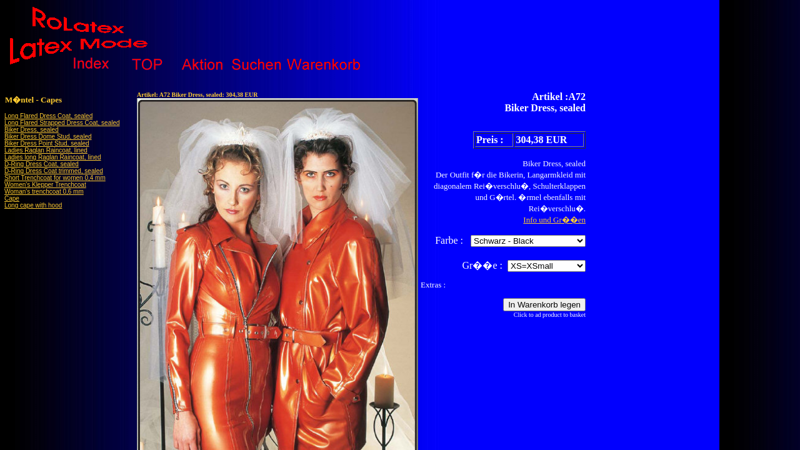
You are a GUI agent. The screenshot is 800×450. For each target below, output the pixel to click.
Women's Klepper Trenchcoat (45, 184)
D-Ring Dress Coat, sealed (41, 164)
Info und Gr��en (554, 219)
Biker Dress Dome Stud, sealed (48, 136)
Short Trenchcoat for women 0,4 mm (55, 177)
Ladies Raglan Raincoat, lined (46, 150)
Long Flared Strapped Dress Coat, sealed (62, 122)
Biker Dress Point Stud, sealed (46, 143)
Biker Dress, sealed (31, 129)
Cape (11, 198)
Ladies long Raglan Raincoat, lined (52, 157)
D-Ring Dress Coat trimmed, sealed (53, 171)
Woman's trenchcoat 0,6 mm (44, 191)
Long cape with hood (33, 205)
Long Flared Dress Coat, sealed (48, 115)
